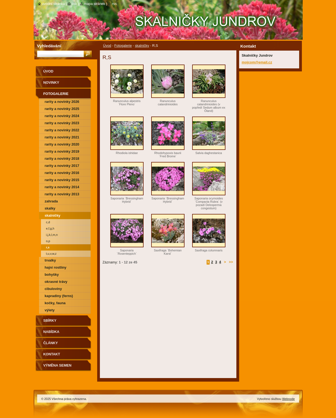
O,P (48, 241)
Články (50, 343)
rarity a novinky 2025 (62, 109)
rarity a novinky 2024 (62, 116)
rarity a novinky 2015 (62, 180)
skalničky (142, 45)
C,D (48, 222)
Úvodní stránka (53, 4)
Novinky (51, 82)
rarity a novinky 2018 (62, 158)
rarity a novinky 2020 (62, 144)
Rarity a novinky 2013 (62, 194)
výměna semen (57, 365)
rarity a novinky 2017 (62, 166)
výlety (50, 310)
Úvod (107, 45)
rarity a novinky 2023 (62, 123)
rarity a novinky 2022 (62, 130)
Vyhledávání (49, 45)
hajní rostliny (56, 267)
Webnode (288, 398)
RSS (114, 4)
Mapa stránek (94, 4)
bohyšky (52, 274)
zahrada (51, 201)
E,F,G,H (50, 228)
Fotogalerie (123, 45)
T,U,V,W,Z (51, 253)
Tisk (74, 4)
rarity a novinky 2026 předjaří (62, 102)
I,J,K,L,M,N (52, 234)
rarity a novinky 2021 (62, 137)
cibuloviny (53, 289)
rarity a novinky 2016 (62, 173)
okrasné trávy (56, 282)
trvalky (50, 260)
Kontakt (51, 354)
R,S (48, 247)
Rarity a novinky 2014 (62, 187)
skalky (50, 208)
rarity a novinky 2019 (62, 151)
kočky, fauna (55, 303)
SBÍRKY (50, 320)
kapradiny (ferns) (59, 296)
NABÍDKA (51, 332)
